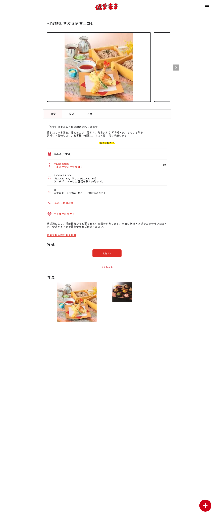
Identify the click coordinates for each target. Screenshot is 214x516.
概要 (53, 114)
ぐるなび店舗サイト (66, 214)
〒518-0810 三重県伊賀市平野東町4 (68, 165)
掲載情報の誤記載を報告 (61, 235)
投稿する (107, 253)
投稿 (71, 114)
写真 (89, 114)
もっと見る (107, 266)
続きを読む (106, 142)
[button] (176, 67)
